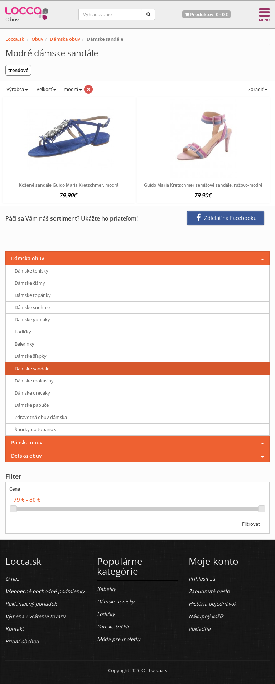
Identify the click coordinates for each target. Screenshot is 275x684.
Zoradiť (257, 89)
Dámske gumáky (32, 319)
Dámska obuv (65, 39)
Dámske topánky (33, 295)
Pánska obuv (26, 442)
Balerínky (24, 344)
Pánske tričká (113, 626)
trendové (18, 70)
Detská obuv (26, 455)
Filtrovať (251, 524)
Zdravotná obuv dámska (41, 417)
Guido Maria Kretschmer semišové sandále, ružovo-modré (203, 185)
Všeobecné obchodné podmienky (45, 591)
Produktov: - (206, 14)
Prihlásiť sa (202, 578)
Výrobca (16, 89)
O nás (12, 578)
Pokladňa (200, 628)
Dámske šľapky (31, 356)
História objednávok (212, 603)
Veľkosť (45, 89)
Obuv (37, 39)
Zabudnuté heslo (209, 591)
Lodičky (23, 331)
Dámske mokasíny (34, 380)
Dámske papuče (32, 405)
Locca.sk (14, 39)
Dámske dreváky (32, 393)
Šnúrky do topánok (35, 429)
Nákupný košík (206, 616)
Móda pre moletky (118, 639)
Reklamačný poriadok (31, 603)
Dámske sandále (32, 368)
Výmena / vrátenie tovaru (35, 616)
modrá (73, 89)
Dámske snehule (32, 307)
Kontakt (14, 628)
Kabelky (106, 589)
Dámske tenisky (31, 271)
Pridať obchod (22, 641)
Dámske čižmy (30, 283)
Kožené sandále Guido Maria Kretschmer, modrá (69, 185)
